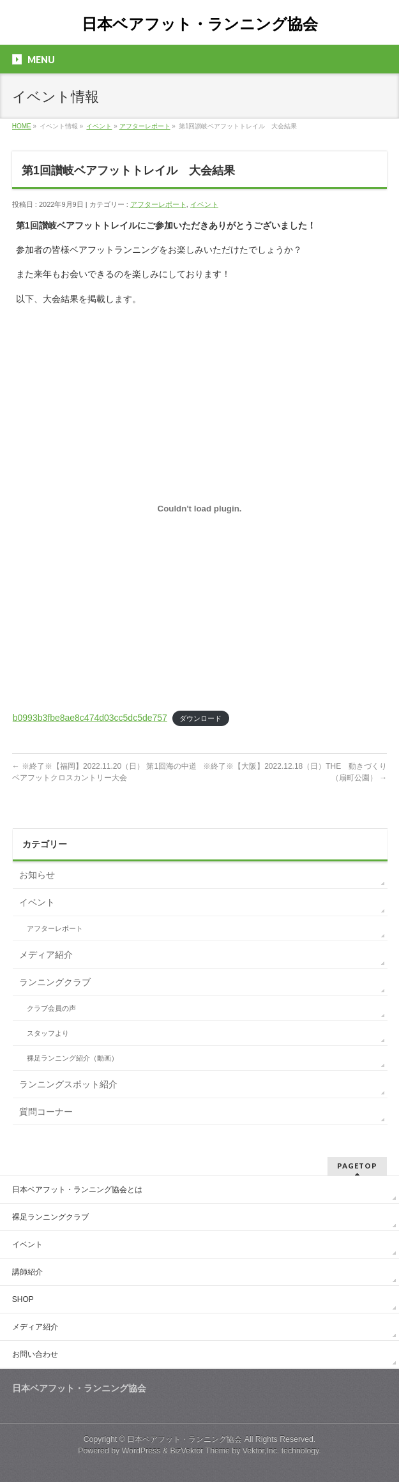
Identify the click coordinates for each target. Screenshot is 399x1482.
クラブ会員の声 (51, 1008)
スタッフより (48, 1033)
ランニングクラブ (55, 982)
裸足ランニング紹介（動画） (72, 1058)
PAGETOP (357, 1165)
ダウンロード (200, 718)
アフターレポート (144, 126)
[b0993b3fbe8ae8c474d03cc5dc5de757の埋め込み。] (200, 508)
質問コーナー (46, 1112)
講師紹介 (27, 1271)
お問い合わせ (35, 1354)
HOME (21, 126)
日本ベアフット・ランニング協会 (200, 24)
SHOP (23, 1299)
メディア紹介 (46, 954)
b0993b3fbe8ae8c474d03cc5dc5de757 (90, 718)
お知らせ (37, 875)
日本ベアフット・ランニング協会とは (77, 1189)
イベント (99, 126)
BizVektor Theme (200, 1450)
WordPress (141, 1450)
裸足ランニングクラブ (50, 1217)
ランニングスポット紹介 (68, 1084)
